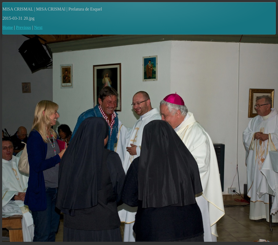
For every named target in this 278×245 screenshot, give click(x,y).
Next (38, 27)
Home (7, 27)
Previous (23, 27)
